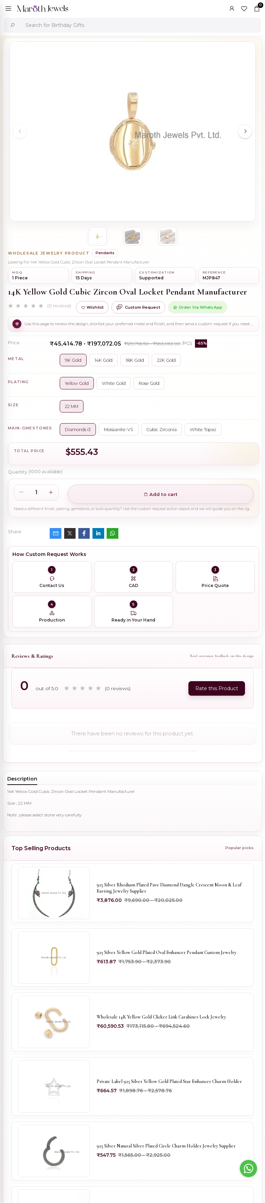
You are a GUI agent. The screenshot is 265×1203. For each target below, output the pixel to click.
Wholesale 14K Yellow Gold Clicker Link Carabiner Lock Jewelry (161, 1017)
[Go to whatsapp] (248, 1168)
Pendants (105, 252)
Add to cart (161, 494)
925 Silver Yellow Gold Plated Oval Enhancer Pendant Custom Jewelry (166, 952)
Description (22, 779)
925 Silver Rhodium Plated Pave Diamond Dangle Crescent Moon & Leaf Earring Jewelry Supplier (169, 888)
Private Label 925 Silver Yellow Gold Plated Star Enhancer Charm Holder (169, 1081)
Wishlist (92, 307)
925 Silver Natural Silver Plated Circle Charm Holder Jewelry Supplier (166, 1146)
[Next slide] (245, 131)
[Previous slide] (20, 131)
